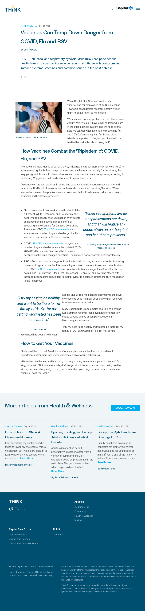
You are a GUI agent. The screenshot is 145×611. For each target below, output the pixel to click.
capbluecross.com (18, 534)
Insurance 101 (81, 507)
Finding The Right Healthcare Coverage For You (117, 434)
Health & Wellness (29, 26)
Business (79, 520)
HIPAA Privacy (16, 575)
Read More (26, 458)
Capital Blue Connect (20, 539)
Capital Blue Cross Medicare (23, 543)
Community (80, 511)
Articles (79, 501)
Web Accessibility (32, 575)
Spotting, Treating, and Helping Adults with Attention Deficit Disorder (71, 437)
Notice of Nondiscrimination (40, 572)
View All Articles (125, 408)
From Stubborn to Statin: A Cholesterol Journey (22, 434)
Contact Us (58, 534)
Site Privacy (47, 575)
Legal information (17, 572)
